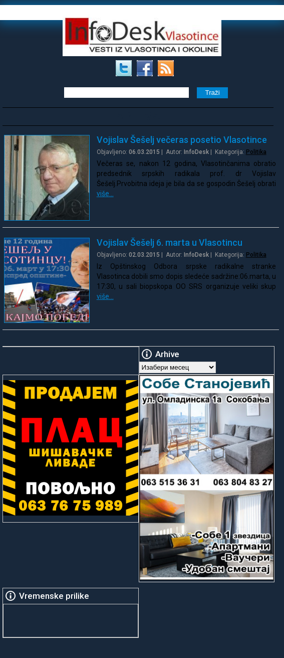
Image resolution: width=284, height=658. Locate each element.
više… (105, 194)
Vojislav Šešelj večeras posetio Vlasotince (182, 139)
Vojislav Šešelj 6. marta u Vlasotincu (169, 242)
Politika (256, 151)
